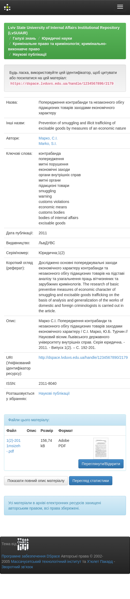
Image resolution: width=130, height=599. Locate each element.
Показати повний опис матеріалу (35, 481)
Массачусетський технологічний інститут (46, 561)
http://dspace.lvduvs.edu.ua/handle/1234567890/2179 (83, 357)
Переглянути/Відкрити (101, 464)
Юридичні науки (57, 38)
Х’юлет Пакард (100, 561)
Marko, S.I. (48, 143)
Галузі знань (24, 38)
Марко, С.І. (48, 138)
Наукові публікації (30, 54)
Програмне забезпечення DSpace (31, 556)
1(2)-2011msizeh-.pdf (13, 445)
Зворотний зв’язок (17, 567)
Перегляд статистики (90, 481)
